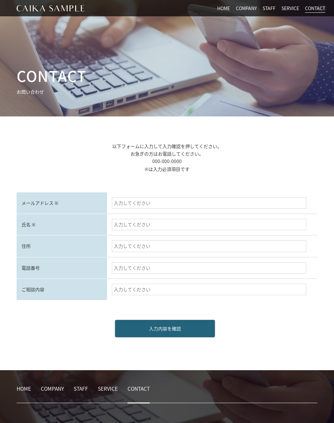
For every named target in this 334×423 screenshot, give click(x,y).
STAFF (269, 8)
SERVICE (290, 8)
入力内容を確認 (160, 328)
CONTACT (315, 8)
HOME (223, 8)
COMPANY (246, 8)
